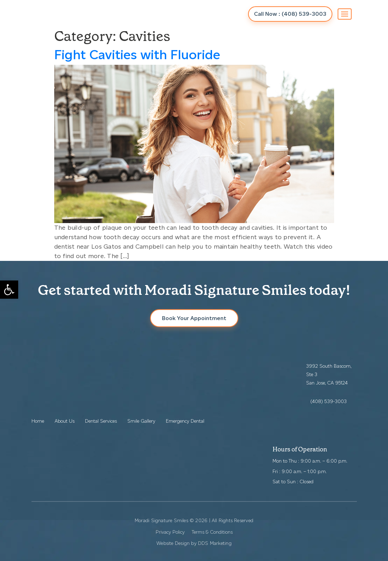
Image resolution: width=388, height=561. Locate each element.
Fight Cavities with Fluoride (137, 55)
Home (37, 421)
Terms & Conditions (212, 532)
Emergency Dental (185, 421)
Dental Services (101, 421)
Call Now (290, 14)
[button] (9, 289)
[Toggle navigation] (345, 14)
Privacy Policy (170, 532)
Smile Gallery (141, 421)
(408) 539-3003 (328, 401)
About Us (65, 421)
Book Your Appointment (194, 318)
